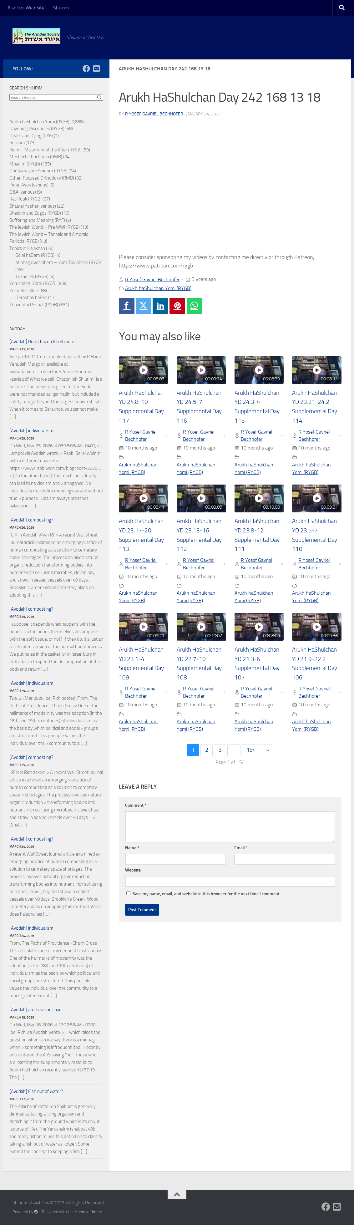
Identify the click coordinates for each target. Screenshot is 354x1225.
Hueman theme (88, 1211)
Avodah (17, 329)
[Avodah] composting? (31, 520)
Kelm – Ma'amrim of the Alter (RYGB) (45, 150)
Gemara (17, 142)
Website (133, 871)
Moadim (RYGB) (24, 164)
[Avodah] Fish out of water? (36, 1091)
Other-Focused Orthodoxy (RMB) (41, 178)
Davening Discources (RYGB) (36, 128)
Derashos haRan (31, 297)
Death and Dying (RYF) (31, 136)
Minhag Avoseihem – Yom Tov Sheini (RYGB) (59, 262)
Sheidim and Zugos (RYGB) (35, 213)
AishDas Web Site (26, 8)
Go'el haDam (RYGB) (34, 255)
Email (241, 849)
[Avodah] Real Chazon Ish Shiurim (42, 341)
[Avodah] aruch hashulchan (35, 1010)
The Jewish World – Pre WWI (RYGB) (44, 227)
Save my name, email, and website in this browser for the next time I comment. (207, 895)
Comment (135, 806)
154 (251, 751)
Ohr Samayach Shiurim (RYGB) (38, 171)
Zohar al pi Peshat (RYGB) (33, 305)
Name (132, 849)
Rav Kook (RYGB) (25, 199)
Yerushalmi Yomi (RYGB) (33, 283)
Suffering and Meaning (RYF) (37, 220)
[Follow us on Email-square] (96, 68)
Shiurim (61, 8)
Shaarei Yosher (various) (32, 206)
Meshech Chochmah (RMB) (35, 157)
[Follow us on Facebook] (86, 68)
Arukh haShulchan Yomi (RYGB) (158, 288)
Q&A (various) (22, 192)
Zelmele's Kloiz (23, 290)
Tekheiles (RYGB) (31, 276)
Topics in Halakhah (27, 248)
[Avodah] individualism (31, 431)
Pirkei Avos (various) (28, 185)
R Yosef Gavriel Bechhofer (154, 114)
